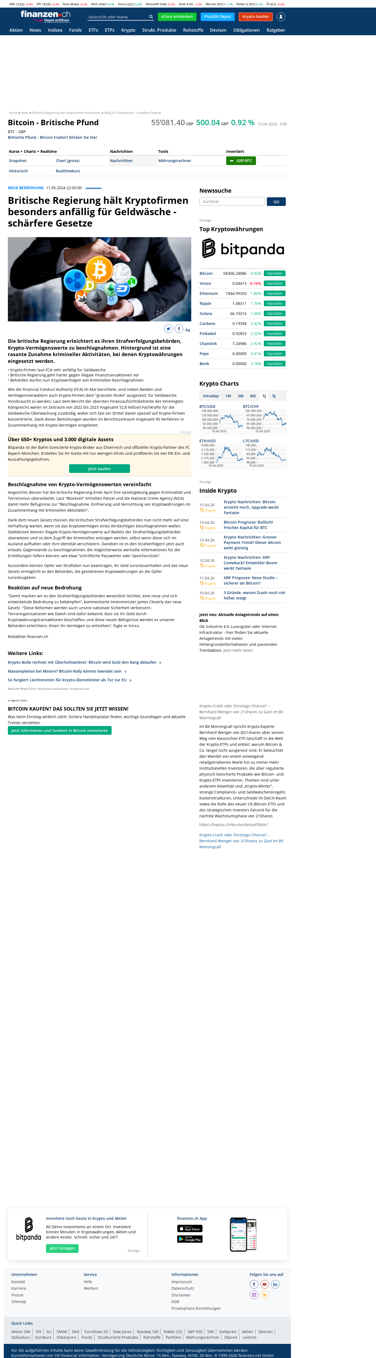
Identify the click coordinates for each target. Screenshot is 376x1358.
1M (228, 395)
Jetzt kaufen (99, 468)
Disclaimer (181, 1295)
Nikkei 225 (173, 1331)
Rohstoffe (193, 30)
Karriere (18, 1288)
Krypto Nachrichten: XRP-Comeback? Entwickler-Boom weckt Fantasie (250, 563)
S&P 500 (194, 1331)
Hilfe (88, 1282)
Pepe (204, 353)
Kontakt (18, 1282)
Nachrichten (121, 160)
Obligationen (246, 30)
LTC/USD (251, 440)
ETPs (110, 30)
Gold (182, 4)
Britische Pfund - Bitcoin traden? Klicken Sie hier (52, 137)
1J (264, 395)
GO (276, 201)
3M (241, 395)
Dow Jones (122, 1331)
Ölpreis (231, 1337)
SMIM (62, 1331)
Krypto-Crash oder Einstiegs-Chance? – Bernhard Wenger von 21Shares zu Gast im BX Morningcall (241, 711)
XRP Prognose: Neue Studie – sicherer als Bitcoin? (251, 580)
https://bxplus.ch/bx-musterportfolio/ (233, 824)
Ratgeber (276, 30)
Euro (121, 4)
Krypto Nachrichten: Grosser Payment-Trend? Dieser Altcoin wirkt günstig (252, 542)
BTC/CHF (251, 406)
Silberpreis (66, 1337)
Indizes (55, 30)
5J (273, 395)
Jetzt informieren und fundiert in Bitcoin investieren (59, 730)
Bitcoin (211, 4)
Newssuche (215, 190)
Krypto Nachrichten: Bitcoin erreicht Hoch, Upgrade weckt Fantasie (251, 507)
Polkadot (208, 333)
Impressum (181, 1282)
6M (253, 395)
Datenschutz (182, 1288)
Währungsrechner (174, 160)
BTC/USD (207, 406)
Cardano (207, 323)
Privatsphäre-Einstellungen (196, 1309)
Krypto (128, 30)
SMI (12, 4)
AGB (175, 1302)
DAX (94, 4)
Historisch (18, 170)
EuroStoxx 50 (96, 1331)
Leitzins (250, 1337)
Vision (205, 283)
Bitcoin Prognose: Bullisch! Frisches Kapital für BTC (248, 525)
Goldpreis (228, 1331)
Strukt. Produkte (159, 30)
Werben (91, 1288)
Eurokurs (43, 1337)
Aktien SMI (21, 1331)
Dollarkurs (20, 1337)
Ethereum (209, 293)
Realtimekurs (68, 170)
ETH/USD (207, 440)
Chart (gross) (67, 160)
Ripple (205, 303)
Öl (268, 4)
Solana (206, 313)
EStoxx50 (152, 4)
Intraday (211, 395)
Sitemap (18, 1302)
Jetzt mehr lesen (238, 650)
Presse (17, 1295)
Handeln (275, 273)
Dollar (240, 4)
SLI (48, 1331)
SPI (39, 4)
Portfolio (173, 1337)
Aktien (16, 30)
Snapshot (18, 160)
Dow (66, 4)
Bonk (204, 363)
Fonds (75, 30)
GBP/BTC (241, 160)
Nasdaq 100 (147, 1331)
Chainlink (208, 343)
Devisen (218, 30)
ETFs (93, 30)
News (35, 30)
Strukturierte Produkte (118, 1337)
